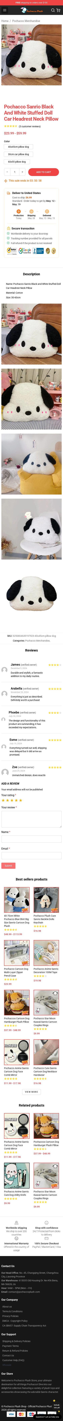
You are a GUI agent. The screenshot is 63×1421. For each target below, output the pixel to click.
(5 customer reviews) (30, 126)
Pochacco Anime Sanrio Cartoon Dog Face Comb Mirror (16, 1071)
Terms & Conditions (12, 1311)
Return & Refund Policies (15, 1350)
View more (31, 1092)
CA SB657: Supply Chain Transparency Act (24, 1325)
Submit (8, 865)
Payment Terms (10, 1346)
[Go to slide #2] (27, 93)
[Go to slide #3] (44, 93)
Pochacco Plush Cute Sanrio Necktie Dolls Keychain (45, 919)
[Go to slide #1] (9, 93)
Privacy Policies (10, 1316)
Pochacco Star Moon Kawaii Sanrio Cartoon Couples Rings (45, 1022)
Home (4, 21)
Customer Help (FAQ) (13, 1360)
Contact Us (8, 1355)
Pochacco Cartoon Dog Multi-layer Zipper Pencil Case (16, 972)
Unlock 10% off (57, 1406)
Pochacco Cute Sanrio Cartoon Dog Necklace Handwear (45, 1071)
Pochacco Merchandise (26, 21)
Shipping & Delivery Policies (16, 1341)
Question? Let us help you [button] (47, 1417)
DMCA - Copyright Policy (15, 1321)
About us (7, 1306)
